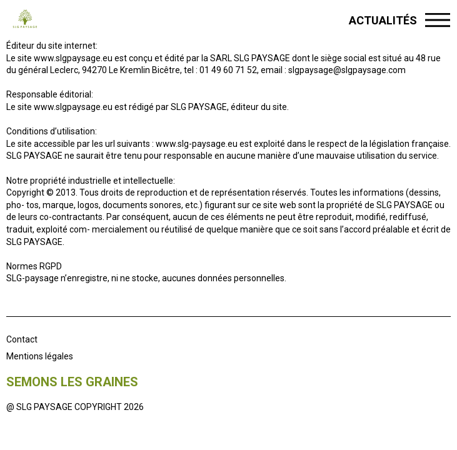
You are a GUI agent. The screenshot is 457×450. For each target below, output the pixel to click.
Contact (22, 339)
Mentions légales (39, 356)
